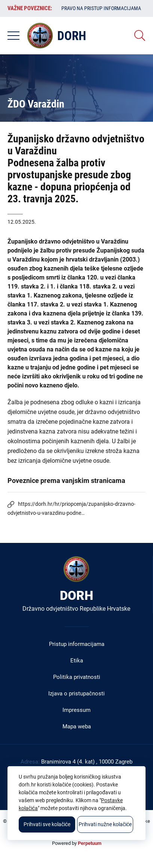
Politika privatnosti (76, 677)
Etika (76, 660)
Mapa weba (76, 726)
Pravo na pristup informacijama (101, 8)
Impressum (76, 710)
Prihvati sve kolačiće (47, 824)
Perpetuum (89, 843)
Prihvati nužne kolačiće (105, 824)
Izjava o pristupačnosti (76, 693)
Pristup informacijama (76, 644)
